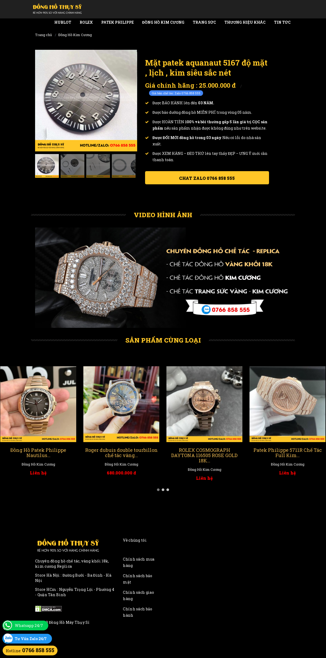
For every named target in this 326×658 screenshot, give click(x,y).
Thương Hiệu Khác (245, 22)
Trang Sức (204, 22)
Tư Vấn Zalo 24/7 (31, 639)
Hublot (62, 22)
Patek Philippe (117, 22)
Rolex (86, 22)
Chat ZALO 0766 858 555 (207, 178)
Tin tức (282, 22)
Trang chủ (43, 34)
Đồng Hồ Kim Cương (163, 22)
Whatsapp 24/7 (29, 625)
